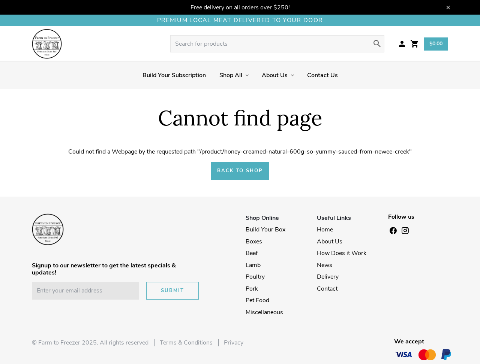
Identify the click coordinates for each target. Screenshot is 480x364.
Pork (252, 289)
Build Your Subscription (174, 75)
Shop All (230, 75)
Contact (327, 289)
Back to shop (240, 170)
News (324, 265)
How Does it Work (341, 253)
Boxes (254, 241)
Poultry (255, 277)
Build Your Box (265, 229)
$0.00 (435, 43)
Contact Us (322, 75)
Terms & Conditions (186, 343)
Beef (252, 253)
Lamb (253, 265)
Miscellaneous (264, 312)
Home (325, 229)
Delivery (328, 277)
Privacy (233, 343)
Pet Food (257, 300)
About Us (275, 75)
